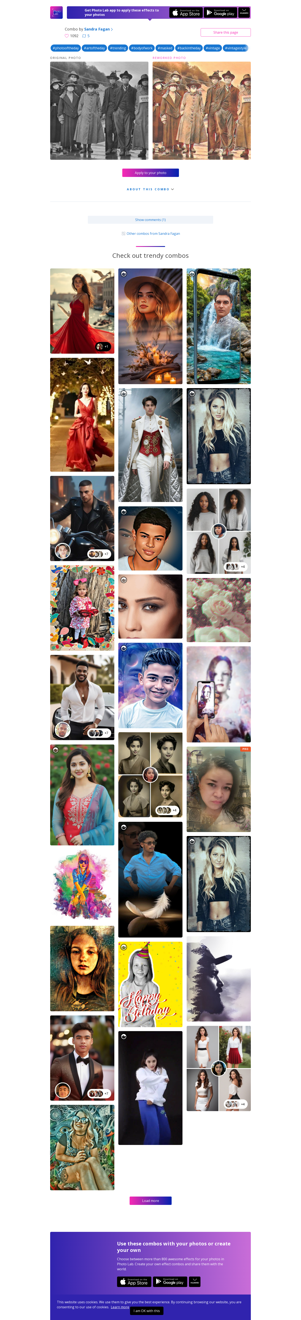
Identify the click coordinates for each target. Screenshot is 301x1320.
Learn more (120, 1307)
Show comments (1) (150, 219)
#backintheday (189, 48)
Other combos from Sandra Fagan (150, 233)
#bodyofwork (142, 48)
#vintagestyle (235, 48)
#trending (118, 48)
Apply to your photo (150, 172)
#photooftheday (66, 48)
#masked (165, 48)
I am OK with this (147, 1311)
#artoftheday (94, 48)
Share (225, 32)
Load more (150, 1200)
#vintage (213, 48)
